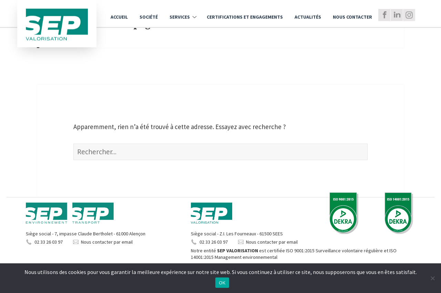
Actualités (308, 17)
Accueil (119, 17)
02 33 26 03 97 (48, 242)
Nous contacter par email (107, 242)
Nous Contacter (352, 17)
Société (149, 17)
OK (222, 282)
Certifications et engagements (245, 17)
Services (180, 17)
